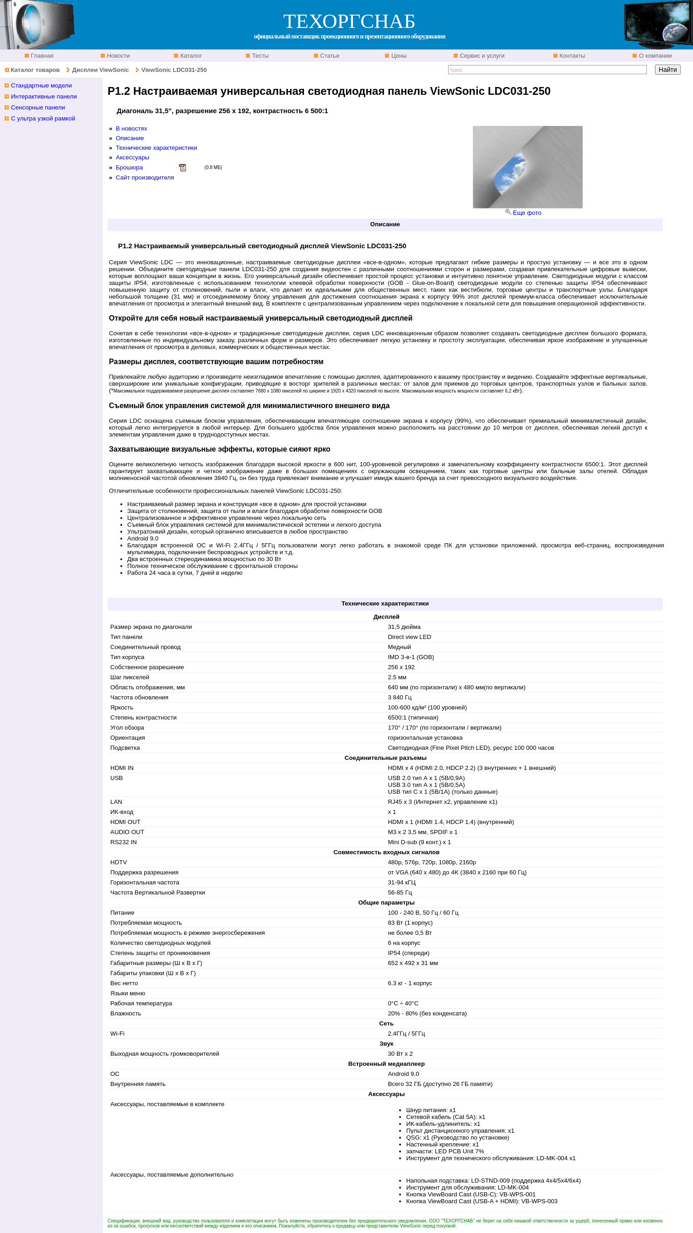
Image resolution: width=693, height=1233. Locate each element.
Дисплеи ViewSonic (100, 69)
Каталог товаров (35, 69)
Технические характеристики (156, 147)
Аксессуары (132, 157)
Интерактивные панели (44, 96)
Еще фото (527, 212)
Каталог (190, 55)
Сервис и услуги (481, 55)
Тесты (259, 55)
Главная (41, 55)
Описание (130, 138)
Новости (117, 55)
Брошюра (129, 167)
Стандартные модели (41, 85)
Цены (398, 55)
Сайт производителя (145, 177)
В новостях (131, 128)
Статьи (329, 55)
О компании (654, 55)
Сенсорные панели (38, 107)
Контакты (571, 55)
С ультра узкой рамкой (43, 118)
